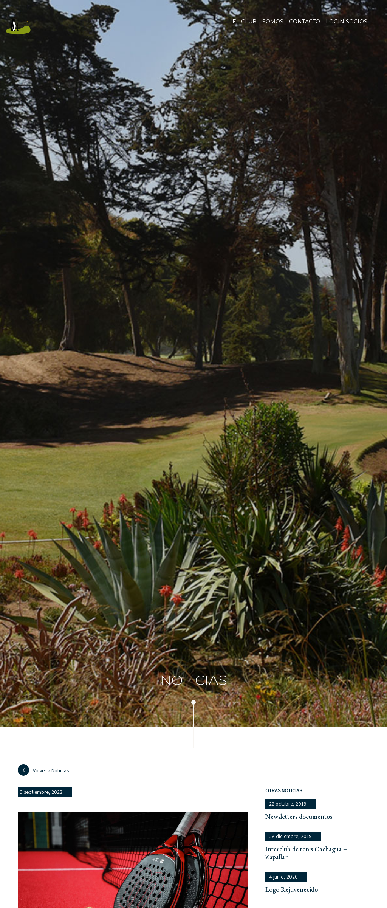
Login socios (346, 22)
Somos (272, 26)
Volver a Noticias (43, 770)
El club (244, 26)
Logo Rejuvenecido (291, 889)
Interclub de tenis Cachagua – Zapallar (306, 853)
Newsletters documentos (298, 816)
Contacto (304, 26)
